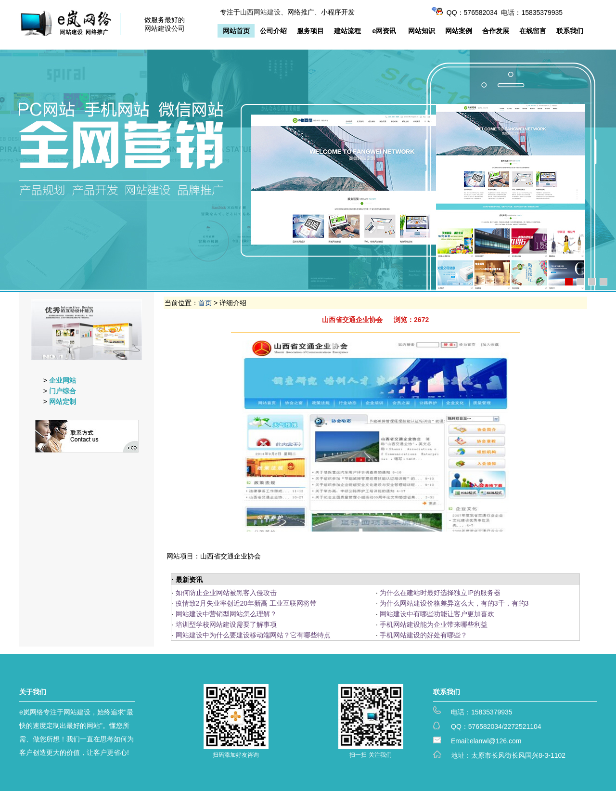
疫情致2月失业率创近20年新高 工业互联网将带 (246, 603)
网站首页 (236, 31)
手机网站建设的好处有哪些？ (423, 635)
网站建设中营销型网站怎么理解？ (226, 614)
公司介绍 (273, 31)
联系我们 (569, 31)
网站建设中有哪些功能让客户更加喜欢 (437, 614)
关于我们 (32, 692)
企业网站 (62, 380)
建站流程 (347, 31)
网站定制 (62, 401)
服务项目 (310, 31)
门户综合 (62, 391)
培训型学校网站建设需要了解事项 (226, 624)
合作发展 (495, 31)
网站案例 (458, 31)
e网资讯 (384, 31)
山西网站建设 (260, 12)
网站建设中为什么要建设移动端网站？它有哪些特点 (253, 635)
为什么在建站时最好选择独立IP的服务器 (440, 592)
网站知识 (421, 31)
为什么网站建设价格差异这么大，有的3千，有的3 (454, 603)
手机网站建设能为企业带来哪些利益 (434, 624)
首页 (205, 303)
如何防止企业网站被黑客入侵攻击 (226, 592)
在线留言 (532, 31)
